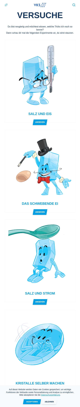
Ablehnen (49, 402)
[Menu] (6, 5)
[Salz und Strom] (39, 255)
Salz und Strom (40, 293)
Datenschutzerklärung (50, 395)
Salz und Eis (40, 114)
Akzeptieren (32, 402)
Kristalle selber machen (40, 383)
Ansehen (40, 123)
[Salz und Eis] (39, 75)
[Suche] (73, 5)
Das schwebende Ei (40, 203)
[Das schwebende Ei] (39, 165)
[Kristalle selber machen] (39, 345)
